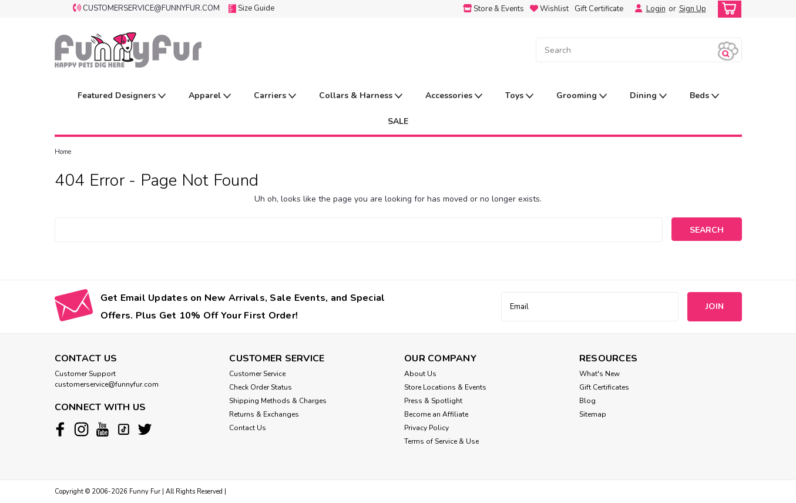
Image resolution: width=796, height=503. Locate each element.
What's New (599, 373)
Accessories (453, 96)
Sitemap (592, 414)
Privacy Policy (426, 427)
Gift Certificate (599, 9)
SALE (398, 121)
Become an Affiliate (436, 414)
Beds (704, 96)
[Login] (635, 9)
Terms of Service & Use (441, 441)
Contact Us (247, 427)
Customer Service (257, 373)
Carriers (275, 96)
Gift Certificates (604, 387)
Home (63, 151)
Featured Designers (122, 96)
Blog (587, 400)
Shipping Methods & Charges (278, 400)
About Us (420, 373)
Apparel (210, 96)
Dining (648, 96)
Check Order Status (260, 387)
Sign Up (692, 9)
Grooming (581, 96)
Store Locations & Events (445, 387)
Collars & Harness (360, 96)
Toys (519, 96)
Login (656, 9)
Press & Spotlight (433, 400)
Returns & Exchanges (264, 414)
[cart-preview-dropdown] (727, 9)
